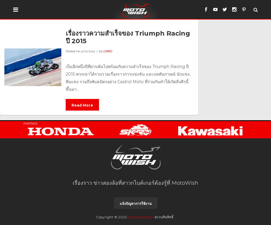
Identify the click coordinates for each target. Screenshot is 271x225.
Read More (82, 105)
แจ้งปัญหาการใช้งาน (136, 203)
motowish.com (141, 217)
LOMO (107, 51)
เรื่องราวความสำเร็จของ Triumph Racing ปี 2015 (128, 37)
